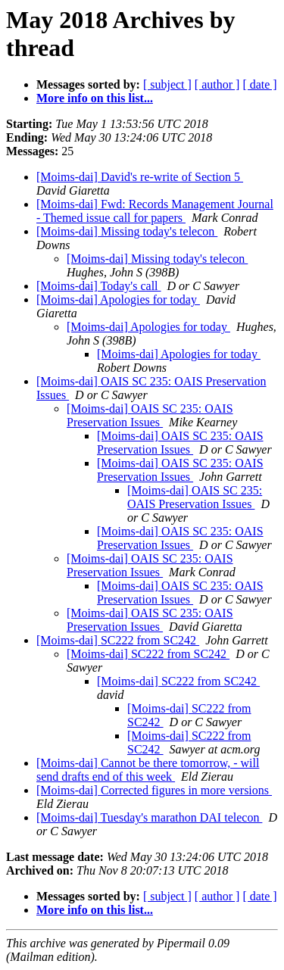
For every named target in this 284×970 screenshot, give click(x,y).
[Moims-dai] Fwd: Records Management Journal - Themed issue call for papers (154, 211)
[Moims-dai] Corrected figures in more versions (154, 790)
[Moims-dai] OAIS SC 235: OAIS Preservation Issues (150, 415)
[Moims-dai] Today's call (98, 285)
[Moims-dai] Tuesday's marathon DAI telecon (149, 817)
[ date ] (259, 84)
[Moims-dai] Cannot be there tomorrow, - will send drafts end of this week (147, 769)
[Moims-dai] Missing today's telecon (126, 231)
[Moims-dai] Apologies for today (118, 299)
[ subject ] (167, 84)
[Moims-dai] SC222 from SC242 (117, 640)
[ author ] (217, 84)
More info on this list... (94, 98)
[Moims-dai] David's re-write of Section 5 (139, 176)
